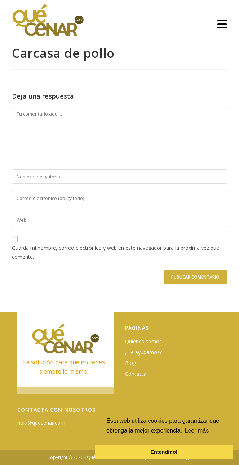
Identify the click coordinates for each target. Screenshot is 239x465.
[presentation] (61, 282)
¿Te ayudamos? (143, 352)
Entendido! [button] (163, 452)
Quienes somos (143, 341)
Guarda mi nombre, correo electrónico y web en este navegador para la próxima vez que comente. (115, 252)
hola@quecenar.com (41, 422)
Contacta (135, 373)
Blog (130, 363)
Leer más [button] (197, 430)
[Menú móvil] (222, 24)
